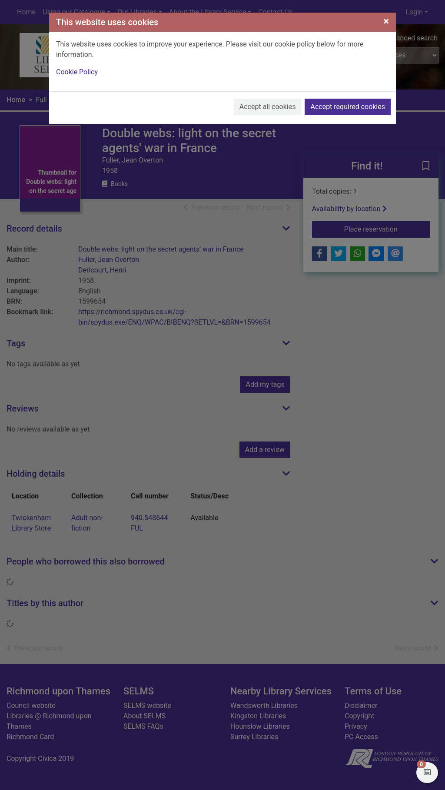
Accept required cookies (347, 107)
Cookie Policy (77, 72)
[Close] (386, 21)
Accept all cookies (267, 107)
